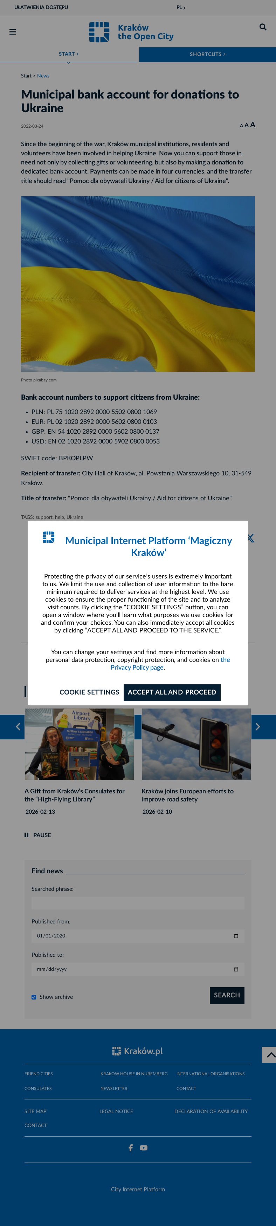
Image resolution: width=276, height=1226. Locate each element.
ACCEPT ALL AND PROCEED (172, 693)
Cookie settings (89, 693)
